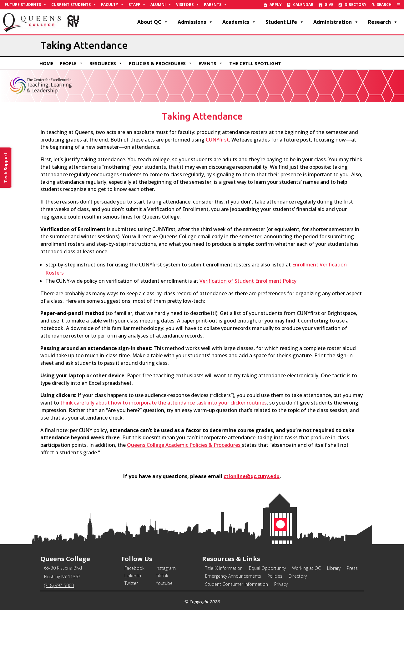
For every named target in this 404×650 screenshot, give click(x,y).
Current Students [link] (73, 4)
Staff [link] (137, 4)
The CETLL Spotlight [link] (255, 63)
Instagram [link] (166, 568)
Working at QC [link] (306, 568)
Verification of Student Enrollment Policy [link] (247, 280)
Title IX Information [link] (224, 568)
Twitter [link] (131, 583)
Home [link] (46, 63)
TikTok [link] (162, 576)
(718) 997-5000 (59, 585)
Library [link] (334, 568)
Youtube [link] (164, 583)
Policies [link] (274, 576)
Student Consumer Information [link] (236, 584)
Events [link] (211, 63)
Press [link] (352, 568)
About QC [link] (152, 21)
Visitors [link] (187, 4)
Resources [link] (106, 63)
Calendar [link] (303, 4)
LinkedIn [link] (132, 576)
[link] (398, 4)
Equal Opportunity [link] (267, 568)
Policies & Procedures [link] (160, 63)
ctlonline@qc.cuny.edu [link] (252, 476)
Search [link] (384, 4)
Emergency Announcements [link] (233, 576)
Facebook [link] (134, 568)
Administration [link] (336, 21)
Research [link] (383, 21)
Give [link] (329, 4)
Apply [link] (276, 4)
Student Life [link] (284, 21)
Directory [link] (355, 4)
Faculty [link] (112, 4)
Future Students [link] (26, 4)
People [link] (71, 63)
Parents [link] (215, 4)
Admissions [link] (195, 21)
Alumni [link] (160, 4)
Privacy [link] (281, 584)
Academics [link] (239, 21)
